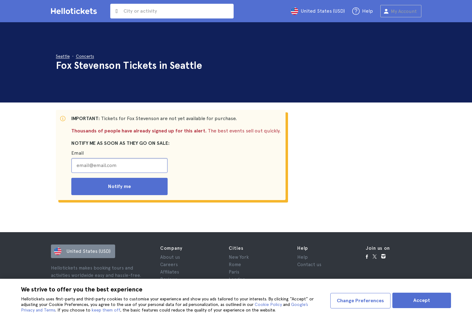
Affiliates (169, 272)
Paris (234, 272)
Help (302, 257)
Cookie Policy (268, 304)
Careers (169, 264)
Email (77, 153)
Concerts (85, 56)
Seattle (63, 56)
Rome (235, 264)
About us (170, 257)
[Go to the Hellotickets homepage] (75, 11)
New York (239, 257)
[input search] (178, 11)
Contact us (309, 264)
